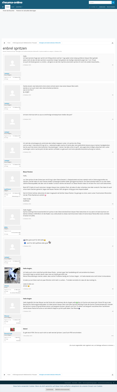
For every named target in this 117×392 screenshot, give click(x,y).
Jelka (6, 227)
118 (19, 339)
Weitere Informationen (62, 389)
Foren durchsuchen (8, 10)
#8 (112, 289)
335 (19, 234)
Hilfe (80, 383)
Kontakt (74, 383)
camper (51, 51)
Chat (12, 7)
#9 (112, 311)
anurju (6, 286)
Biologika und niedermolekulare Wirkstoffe (27, 51)
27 (19, 321)
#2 (112, 95)
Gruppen (18, 7)
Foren (7, 7)
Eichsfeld (18, 323)
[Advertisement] (58, 25)
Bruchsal (18, 340)
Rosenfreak (8, 333)
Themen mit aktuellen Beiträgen (26, 10)
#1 (112, 65)
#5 (112, 204)
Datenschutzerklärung (105, 383)
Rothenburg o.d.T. (16, 196)
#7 (112, 246)
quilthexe (7, 189)
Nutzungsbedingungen (90, 383)
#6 (112, 218)
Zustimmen (49, 389)
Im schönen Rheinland (15, 292)
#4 (112, 152)
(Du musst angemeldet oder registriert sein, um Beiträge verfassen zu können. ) (92, 345)
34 (19, 79)
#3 (112, 119)
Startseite (68, 383)
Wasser (6, 316)
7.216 (19, 291)
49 (19, 194)
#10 (112, 335)
